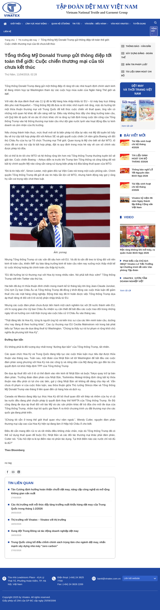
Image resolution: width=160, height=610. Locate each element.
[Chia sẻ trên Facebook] (7, 472)
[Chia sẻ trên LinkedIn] (18, 472)
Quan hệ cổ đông (60, 24)
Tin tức (77, 23)
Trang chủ (10, 40)
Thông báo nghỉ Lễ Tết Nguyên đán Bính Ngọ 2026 (142, 172)
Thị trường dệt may (27, 40)
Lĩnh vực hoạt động (37, 23)
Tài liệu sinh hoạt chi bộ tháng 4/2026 (141, 144)
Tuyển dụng (139, 24)
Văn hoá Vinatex (121, 23)
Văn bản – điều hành (96, 23)
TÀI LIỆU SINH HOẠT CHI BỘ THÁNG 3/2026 (140, 158)
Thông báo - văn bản (138, 46)
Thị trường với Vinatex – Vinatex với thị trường (38, 519)
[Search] (155, 22)
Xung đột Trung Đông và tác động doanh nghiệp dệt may (45, 531)
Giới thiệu (17, 23)
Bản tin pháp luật (136, 64)
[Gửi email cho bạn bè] (13, 472)
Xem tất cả (127, 126)
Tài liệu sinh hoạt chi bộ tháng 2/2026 (141, 186)
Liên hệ (7, 31)
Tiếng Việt (154, 31)
